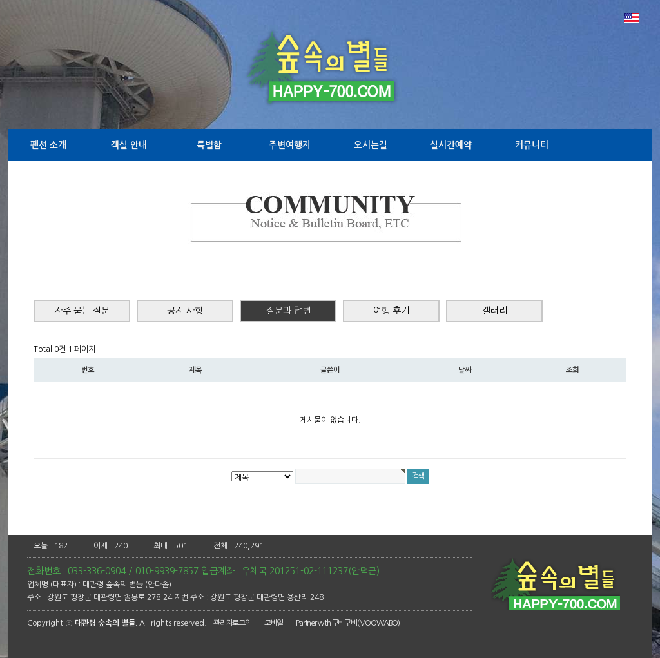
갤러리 (494, 310)
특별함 (209, 145)
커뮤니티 (531, 145)
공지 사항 (185, 310)
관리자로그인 (232, 623)
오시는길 (370, 145)
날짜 (464, 370)
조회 (572, 370)
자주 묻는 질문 (82, 310)
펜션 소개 (48, 145)
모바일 (273, 623)
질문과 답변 (288, 310)
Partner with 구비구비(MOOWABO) (348, 623)
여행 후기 (391, 310)
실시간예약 (451, 145)
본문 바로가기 (0, 0)
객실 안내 (129, 145)
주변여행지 (290, 145)
